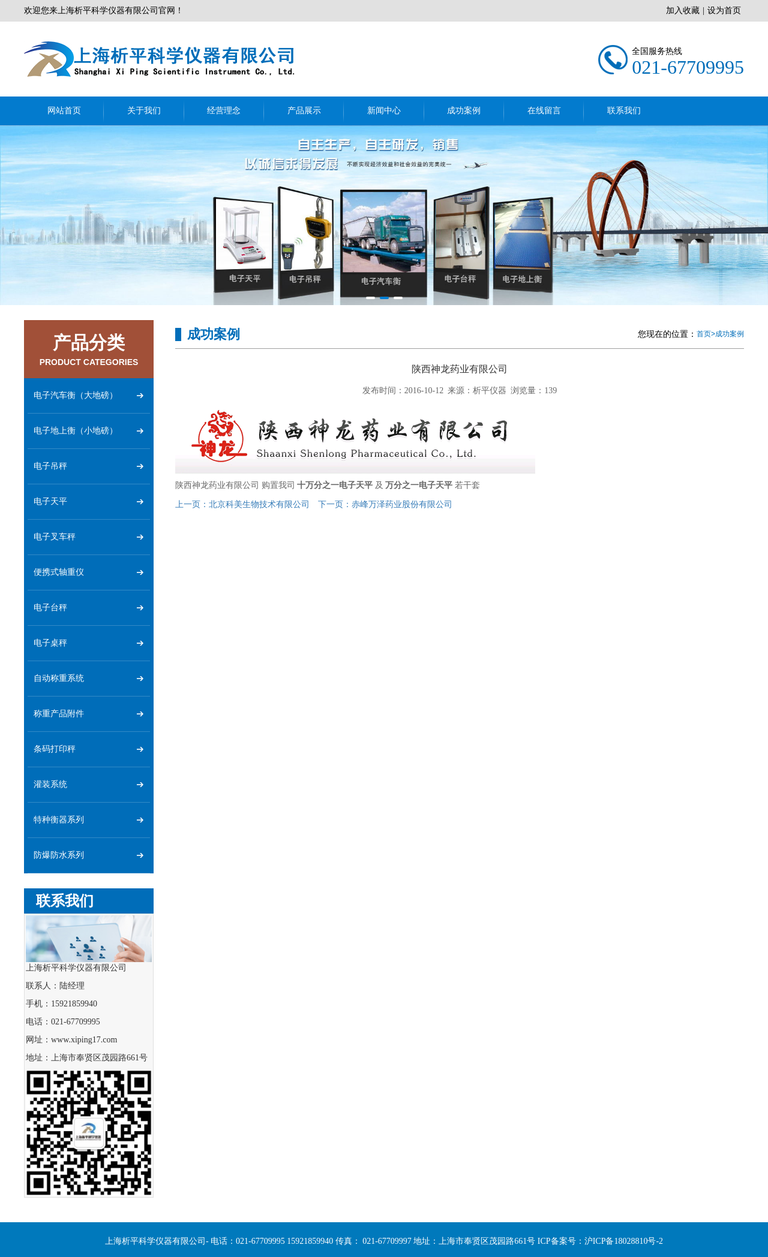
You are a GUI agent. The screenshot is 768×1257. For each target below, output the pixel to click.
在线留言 (544, 110)
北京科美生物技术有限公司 (242, 504)
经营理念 (224, 110)
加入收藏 (683, 10)
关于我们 (144, 110)
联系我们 (624, 110)
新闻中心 (384, 110)
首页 (704, 334)
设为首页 (724, 10)
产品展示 (304, 110)
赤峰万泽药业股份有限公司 (385, 504)
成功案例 (464, 110)
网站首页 (64, 110)
